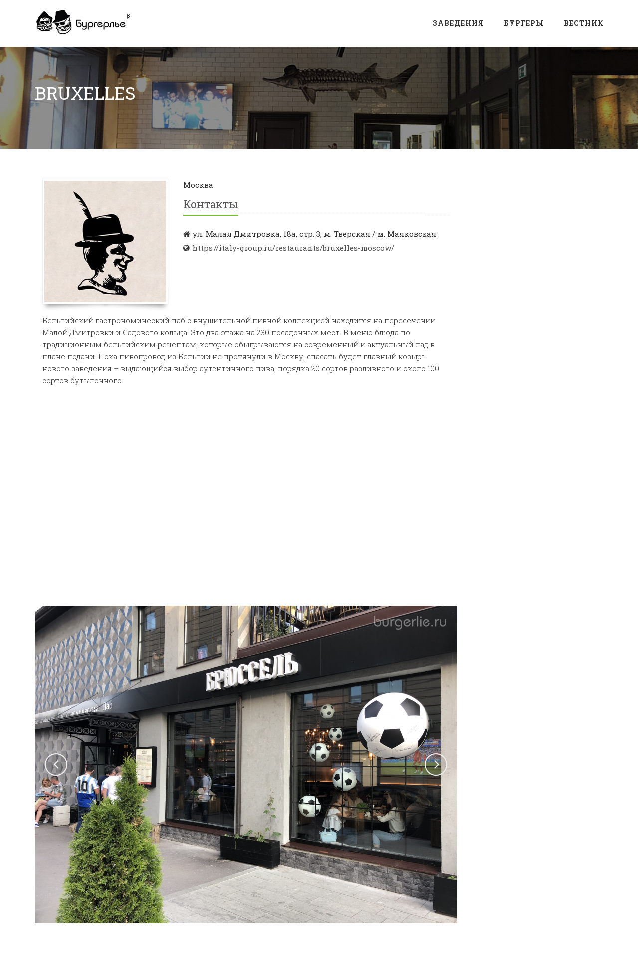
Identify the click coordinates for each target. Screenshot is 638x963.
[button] (56, 764)
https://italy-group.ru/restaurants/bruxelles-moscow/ (293, 248)
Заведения (458, 23)
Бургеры (524, 23)
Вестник (584, 23)
